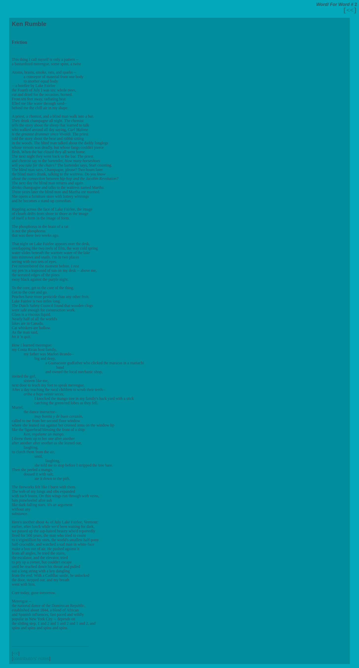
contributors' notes (31, 658)
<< (350, 10)
